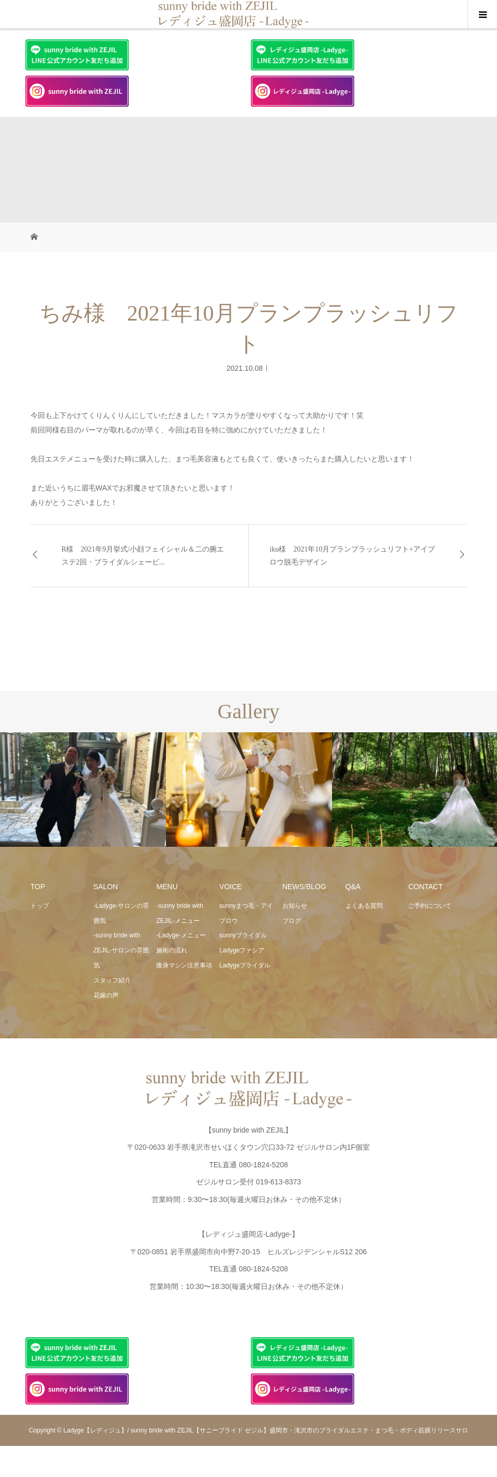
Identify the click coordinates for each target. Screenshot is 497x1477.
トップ (40, 905)
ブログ (291, 920)
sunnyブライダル (243, 935)
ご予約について (429, 905)
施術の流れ (171, 950)
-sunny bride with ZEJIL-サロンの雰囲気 (121, 950)
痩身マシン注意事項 (184, 965)
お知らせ (294, 905)
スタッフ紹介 (112, 980)
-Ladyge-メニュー (180, 935)
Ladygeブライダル (244, 965)
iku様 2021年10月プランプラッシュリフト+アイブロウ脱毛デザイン (352, 555)
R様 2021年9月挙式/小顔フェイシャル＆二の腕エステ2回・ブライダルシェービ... (143, 555)
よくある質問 (364, 905)
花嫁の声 (106, 995)
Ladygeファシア (241, 950)
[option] (83, 789)
